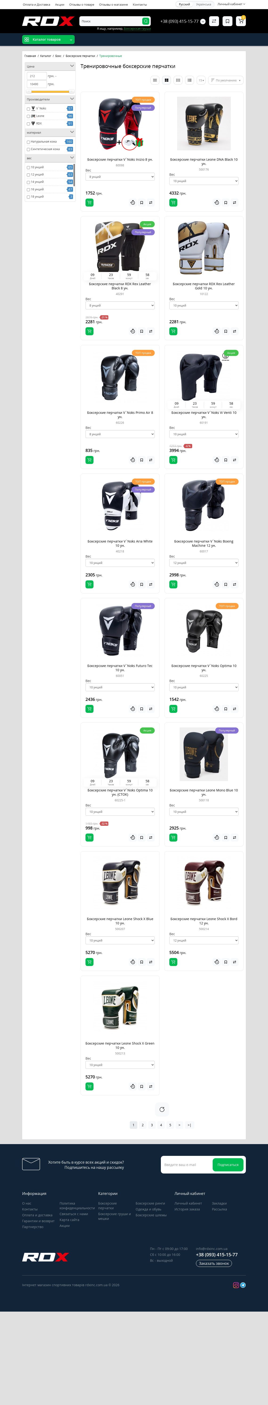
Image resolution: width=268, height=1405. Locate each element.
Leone (37, 116)
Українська (203, 4)
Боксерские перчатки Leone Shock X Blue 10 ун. (120, 921)
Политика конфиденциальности (77, 1205)
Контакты (140, 4)
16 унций (37, 189)
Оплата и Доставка (36, 4)
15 (200, 80)
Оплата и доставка (37, 1215)
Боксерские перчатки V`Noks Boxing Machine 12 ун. (203, 543)
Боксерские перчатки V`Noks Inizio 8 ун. (120, 159)
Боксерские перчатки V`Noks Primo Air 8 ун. (120, 414)
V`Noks (38, 108)
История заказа (187, 1209)
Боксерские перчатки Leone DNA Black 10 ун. (204, 161)
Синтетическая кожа (45, 149)
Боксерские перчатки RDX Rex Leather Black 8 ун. (120, 286)
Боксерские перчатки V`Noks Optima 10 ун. (203, 667)
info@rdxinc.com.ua (211, 1248)
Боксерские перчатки (107, 1205)
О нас (26, 1203)
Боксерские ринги (150, 1203)
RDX (36, 123)
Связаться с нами (74, 1214)
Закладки (219, 1203)
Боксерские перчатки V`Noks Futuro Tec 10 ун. (120, 667)
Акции (59, 4)
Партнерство (32, 1227)
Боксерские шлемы (151, 1215)
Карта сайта (69, 1219)
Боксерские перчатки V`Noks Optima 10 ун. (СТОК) (120, 792)
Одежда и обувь (148, 1209)
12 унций (37, 174)
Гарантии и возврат (38, 1221)
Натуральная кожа (44, 142)
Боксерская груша (137, 28)
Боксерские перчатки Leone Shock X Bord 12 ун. (204, 921)
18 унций (37, 197)
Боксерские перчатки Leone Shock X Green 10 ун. (119, 1045)
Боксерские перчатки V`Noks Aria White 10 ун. (120, 543)
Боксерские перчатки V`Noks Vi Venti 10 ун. (203, 414)
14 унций (37, 182)
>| (189, 1125)
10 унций (37, 167)
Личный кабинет (188, 1203)
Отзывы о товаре (81, 4)
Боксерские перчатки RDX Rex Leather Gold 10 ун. (204, 286)
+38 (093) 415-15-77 (179, 21)
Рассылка (219, 1209)
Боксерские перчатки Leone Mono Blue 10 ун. (204, 792)
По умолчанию (226, 80)
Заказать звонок (214, 1263)
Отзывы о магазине (113, 4)
